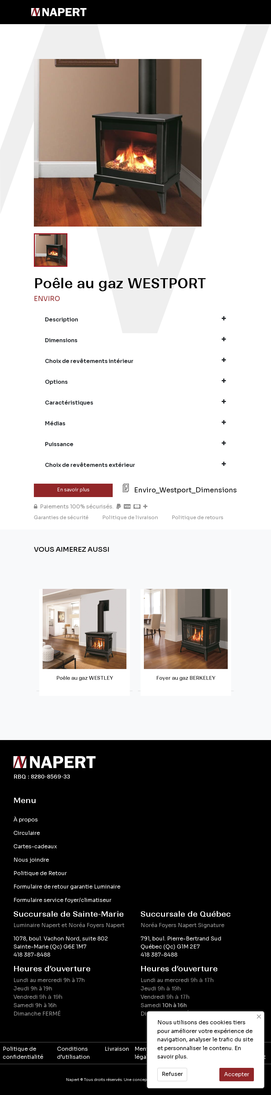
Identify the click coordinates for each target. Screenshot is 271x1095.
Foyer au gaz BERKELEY (185, 678)
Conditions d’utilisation (73, 1052)
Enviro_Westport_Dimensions (185, 490)
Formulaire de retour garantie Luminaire (66, 886)
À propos (25, 819)
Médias (135, 423)
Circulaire (26, 833)
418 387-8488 (31, 954)
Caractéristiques (135, 402)
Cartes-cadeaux (35, 846)
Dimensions (135, 340)
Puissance (135, 444)
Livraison (117, 1048)
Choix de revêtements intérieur (135, 361)
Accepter (236, 1074)
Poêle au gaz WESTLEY (84, 678)
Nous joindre (31, 859)
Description (135, 319)
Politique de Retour (40, 873)
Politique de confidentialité (23, 1052)
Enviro (47, 299)
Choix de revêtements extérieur (135, 465)
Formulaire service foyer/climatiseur (62, 900)
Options (135, 381)
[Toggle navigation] (14, 12)
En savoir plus (73, 490)
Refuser (172, 1074)
